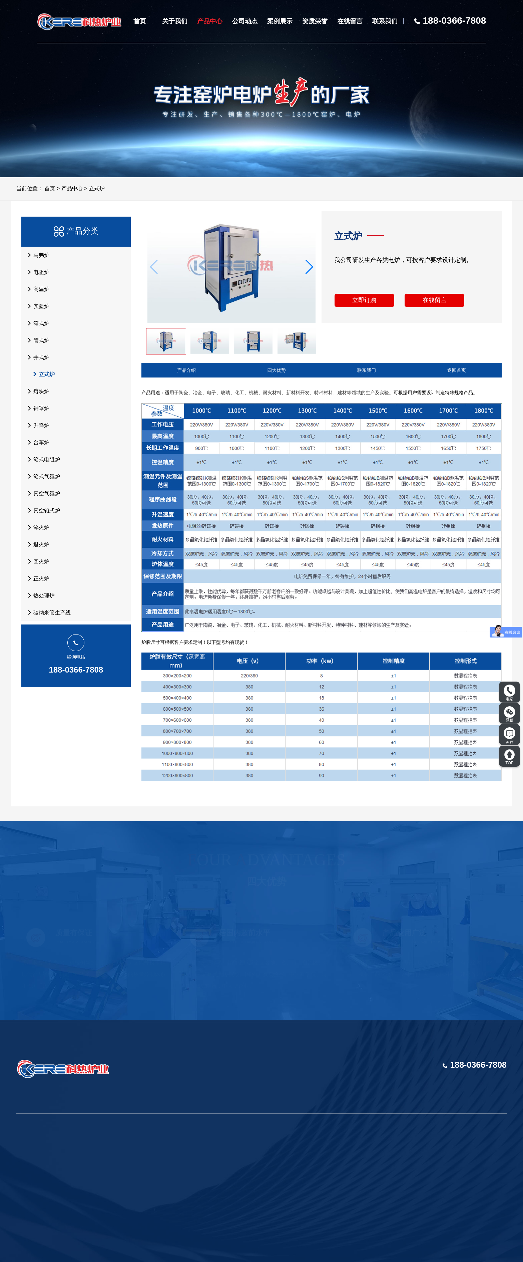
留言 (509, 735)
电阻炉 (36, 272)
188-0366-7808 (76, 669)
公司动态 (244, 21)
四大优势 (276, 370)
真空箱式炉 (42, 510)
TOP (509, 757)
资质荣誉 (315, 21)
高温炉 (36, 289)
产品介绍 (186, 370)
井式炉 (36, 357)
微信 (509, 714)
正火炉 (36, 578)
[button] (309, 267)
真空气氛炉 (42, 493)
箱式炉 (36, 323)
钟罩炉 (36, 408)
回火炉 (36, 561)
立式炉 (97, 188)
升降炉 (36, 425)
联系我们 (385, 21)
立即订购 (364, 300)
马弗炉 (36, 255)
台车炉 (36, 442)
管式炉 (36, 340)
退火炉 (36, 544)
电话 (509, 693)
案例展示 (280, 21)
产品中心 (209, 21)
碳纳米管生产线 (47, 612)
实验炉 (36, 306)
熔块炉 (36, 391)
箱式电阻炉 (42, 459)
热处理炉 (39, 595)
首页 (139, 21)
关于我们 (174, 21)
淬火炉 (36, 527)
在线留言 (350, 21)
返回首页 (456, 370)
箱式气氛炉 (42, 476)
